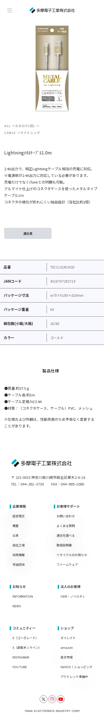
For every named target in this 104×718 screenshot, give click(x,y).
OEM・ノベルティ (72, 596)
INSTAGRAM (20, 657)
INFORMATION (22, 596)
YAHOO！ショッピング (76, 667)
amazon (66, 647)
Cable (10, 132)
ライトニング (30, 132)
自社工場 (18, 545)
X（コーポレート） (25, 638)
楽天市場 (66, 657)
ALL (7, 125)
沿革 (15, 535)
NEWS (16, 606)
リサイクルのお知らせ (72, 554)
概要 (15, 525)
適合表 (27, 233)
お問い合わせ (66, 516)
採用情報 (18, 554)
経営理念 (18, 516)
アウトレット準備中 (74, 676)
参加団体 (18, 564)
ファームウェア (67, 564)
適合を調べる (66, 535)
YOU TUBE (19, 667)
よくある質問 (66, 525)
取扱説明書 (64, 545)
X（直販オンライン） (27, 647)
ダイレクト (68, 638)
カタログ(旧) (25, 125)
